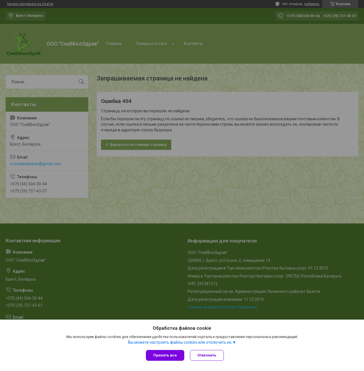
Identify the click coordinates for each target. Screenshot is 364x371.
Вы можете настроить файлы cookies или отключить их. (180, 342)
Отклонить (206, 355)
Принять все (165, 355)
